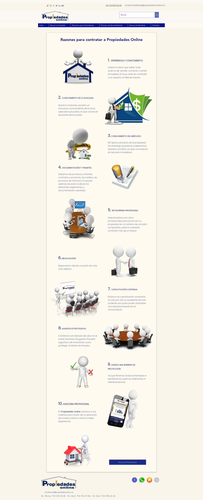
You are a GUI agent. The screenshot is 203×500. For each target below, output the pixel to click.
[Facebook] (53, 5)
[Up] (134, 480)
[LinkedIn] (59, 5)
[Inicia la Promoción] (127, 462)
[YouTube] (62, 5)
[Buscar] (135, 15)
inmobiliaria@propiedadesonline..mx (148, 5)
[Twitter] (56, 5)
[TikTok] (47, 5)
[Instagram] (50, 5)
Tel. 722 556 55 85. (114, 5)
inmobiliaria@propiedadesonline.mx (59, 492)
